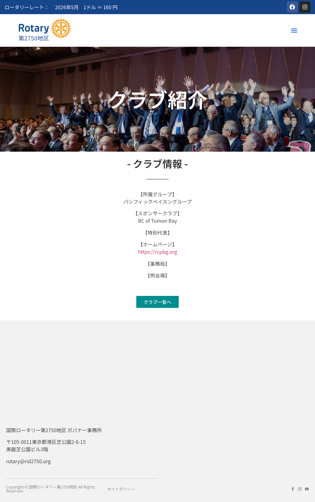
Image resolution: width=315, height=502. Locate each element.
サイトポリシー (121, 489)
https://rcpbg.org (157, 251)
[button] (294, 30)
